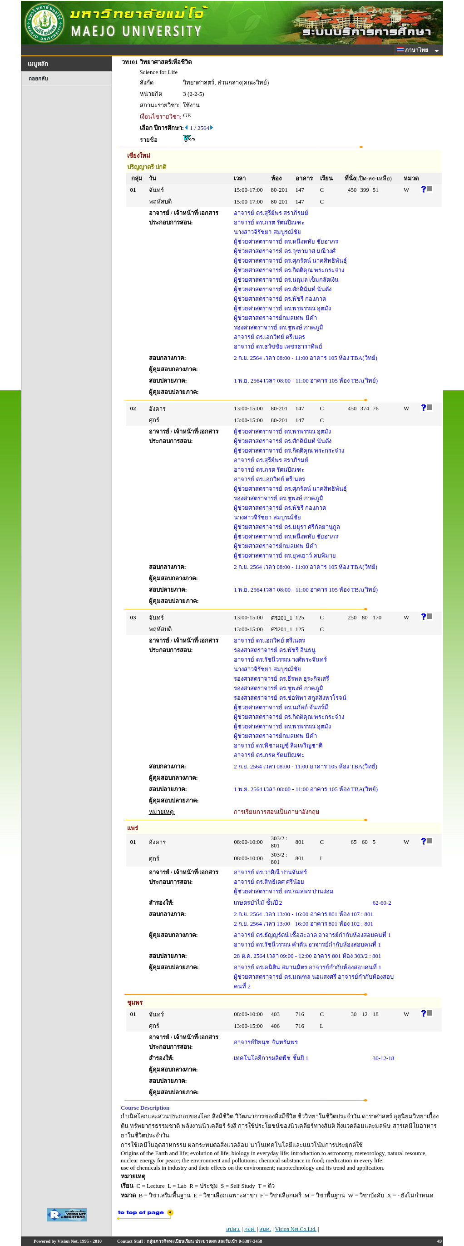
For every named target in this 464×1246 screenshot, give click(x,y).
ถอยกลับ (38, 78)
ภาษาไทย (414, 50)
